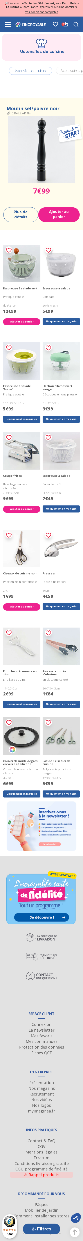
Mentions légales (41, 1152)
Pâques (41, 1204)
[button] (75, 1218)
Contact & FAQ (41, 1140)
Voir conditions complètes (41, 12)
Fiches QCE (41, 1052)
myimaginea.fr (41, 1111)
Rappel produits (41, 1174)
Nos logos (41, 1105)
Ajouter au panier (59, 214)
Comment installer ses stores (41, 1216)
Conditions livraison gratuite (41, 1163)
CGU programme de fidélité (41, 1169)
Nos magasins (41, 1088)
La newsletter (41, 1030)
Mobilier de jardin (41, 1210)
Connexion (41, 1024)
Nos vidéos (41, 1099)
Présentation (41, 1082)
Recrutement (41, 1094)
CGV (41, 1146)
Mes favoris (41, 1035)
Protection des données (41, 1047)
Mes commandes (42, 1041)
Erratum (41, 1157)
